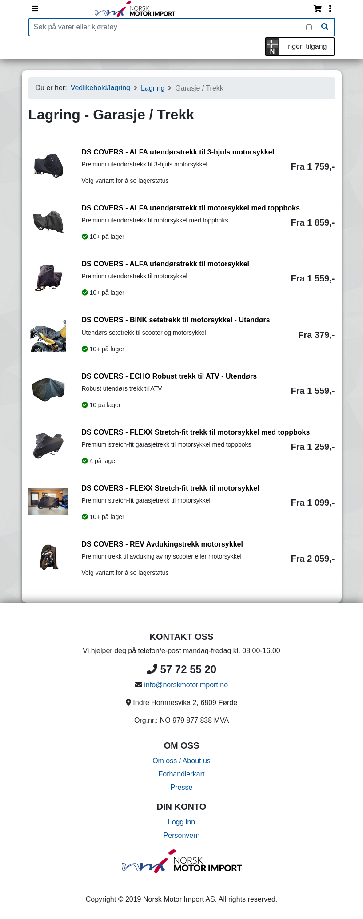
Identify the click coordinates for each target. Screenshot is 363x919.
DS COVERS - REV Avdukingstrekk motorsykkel (162, 544)
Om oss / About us (181, 761)
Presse (182, 787)
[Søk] (325, 27)
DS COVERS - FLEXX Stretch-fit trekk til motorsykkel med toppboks (196, 432)
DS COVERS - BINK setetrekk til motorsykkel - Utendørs (176, 320)
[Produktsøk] (167, 27)
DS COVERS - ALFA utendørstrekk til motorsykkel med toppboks (191, 208)
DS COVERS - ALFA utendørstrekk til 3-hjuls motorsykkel (178, 152)
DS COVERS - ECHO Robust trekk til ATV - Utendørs (169, 376)
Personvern (182, 835)
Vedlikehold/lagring (100, 87)
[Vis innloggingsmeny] (330, 9)
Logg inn (181, 822)
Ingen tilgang (306, 46)
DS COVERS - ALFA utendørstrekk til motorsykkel (166, 264)
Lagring (152, 88)
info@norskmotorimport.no (186, 685)
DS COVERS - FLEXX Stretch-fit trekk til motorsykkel (170, 488)
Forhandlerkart (181, 774)
